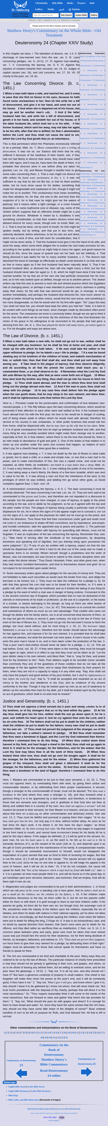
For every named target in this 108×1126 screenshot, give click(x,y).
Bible (29, 1109)
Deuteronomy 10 (86, 90)
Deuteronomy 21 (94, 124)
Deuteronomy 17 (86, 203)
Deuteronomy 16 (86, 109)
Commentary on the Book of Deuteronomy (54, 1050)
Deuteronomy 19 (86, 119)
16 (56, 1032)
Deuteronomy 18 (94, 114)
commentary (46, 20)
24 (89, 1032)
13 (44, 1032)
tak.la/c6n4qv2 (54, 1120)
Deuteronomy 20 (86, 208)
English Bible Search (17, 1087)
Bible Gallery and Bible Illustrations (23, 1100)
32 (58, 1037)
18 (65, 1032)
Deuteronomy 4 (94, 70)
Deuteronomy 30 (94, 153)
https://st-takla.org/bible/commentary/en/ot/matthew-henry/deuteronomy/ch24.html (54, 1113)
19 (69, 1032)
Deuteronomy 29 (86, 226)
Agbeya (47, 1109)
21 (77, 1032)
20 (73, 1032)
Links (78, 1109)
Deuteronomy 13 (86, 99)
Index (82, 56)
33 (62, 1037)
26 (98, 1032)
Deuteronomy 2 (87, 65)
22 (81, 1032)
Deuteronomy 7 (87, 80)
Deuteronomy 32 (86, 232)
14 (48, 1032)
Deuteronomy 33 (94, 162)
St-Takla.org (31, 20)
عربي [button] (61, 9)
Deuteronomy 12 (94, 94)
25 (94, 1032)
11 (36, 1032)
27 (102, 1032)
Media (72, 1109)
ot (57, 20)
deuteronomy (76, 20)
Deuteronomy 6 (99, 75)
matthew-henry (65, 20)
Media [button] (50, 9)
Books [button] (70, 3)
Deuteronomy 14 (86, 197)
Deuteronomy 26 (86, 220)
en (53, 20)
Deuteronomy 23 (86, 214)
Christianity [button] (41, 3)
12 (40, 1032)
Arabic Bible (81, 15)
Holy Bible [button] (57, 3)
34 (66, 1037)
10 (32, 1032)
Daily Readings (38, 1109)
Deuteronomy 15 (94, 104)
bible (39, 20)
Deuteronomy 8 (87, 185)
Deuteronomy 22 (86, 128)
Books (54, 1109)
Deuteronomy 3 (87, 177)
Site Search (66, 15)
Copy (61, 1117)
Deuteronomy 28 (86, 148)
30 (50, 1037)
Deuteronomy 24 (94, 133)
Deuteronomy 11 (86, 191)
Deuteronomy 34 (86, 167)
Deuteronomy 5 (85, 75)
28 (41, 1037)
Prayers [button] (81, 3)
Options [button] (74, 9)
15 (52, 1032)
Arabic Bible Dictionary (41, 1091)
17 (60, 1032)
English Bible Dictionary (18, 1091)
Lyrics (60, 1109)
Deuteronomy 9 (94, 85)
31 (54, 1037)
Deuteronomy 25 (86, 138)
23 (85, 1032)
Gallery (94, 15)
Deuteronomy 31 (86, 158)
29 (46, 1037)
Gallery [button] (38, 9)
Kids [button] (92, 3)
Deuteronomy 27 (94, 143)
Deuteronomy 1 (99, 61)
